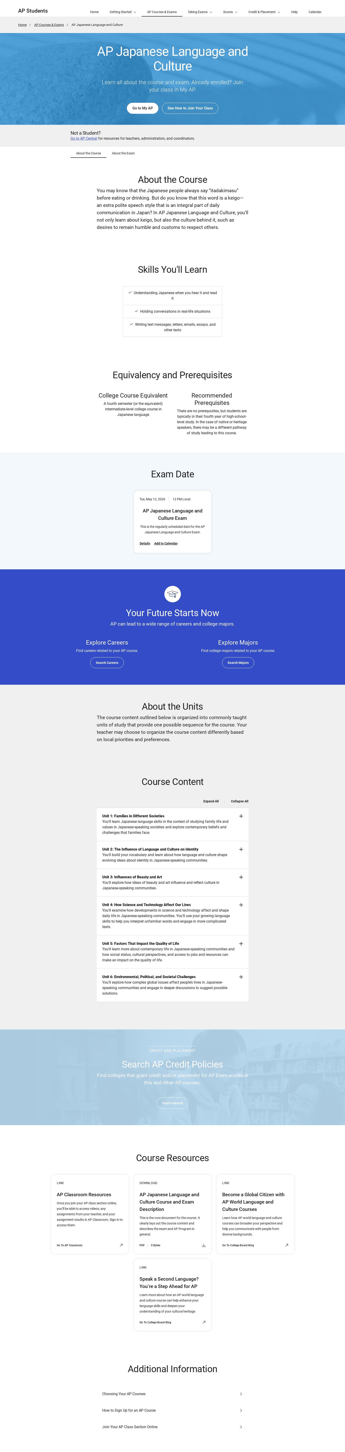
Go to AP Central (84, 138)
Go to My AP (142, 108)
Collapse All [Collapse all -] (239, 801)
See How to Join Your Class (190, 108)
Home (22, 25)
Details (145, 543)
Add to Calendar (166, 543)
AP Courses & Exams (49, 25)
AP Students (33, 11)
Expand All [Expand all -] (211, 801)
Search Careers (107, 663)
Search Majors (238, 663)
